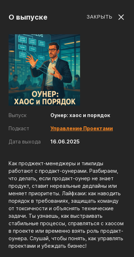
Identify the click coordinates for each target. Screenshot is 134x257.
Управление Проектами (81, 128)
